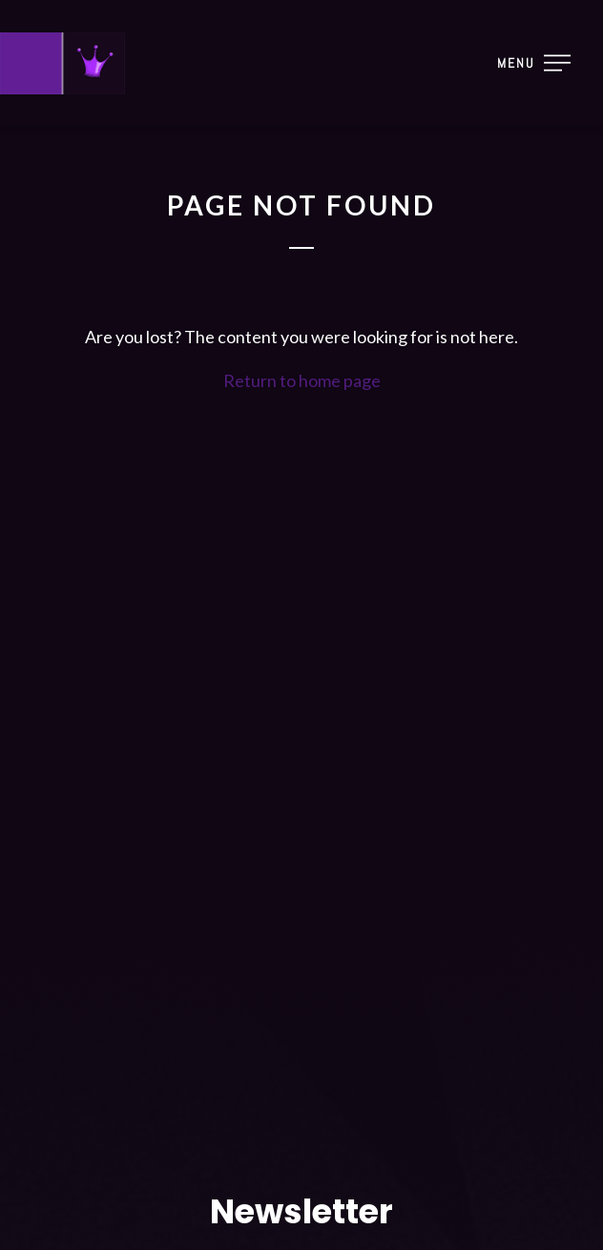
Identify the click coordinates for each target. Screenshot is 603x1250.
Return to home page (302, 380)
